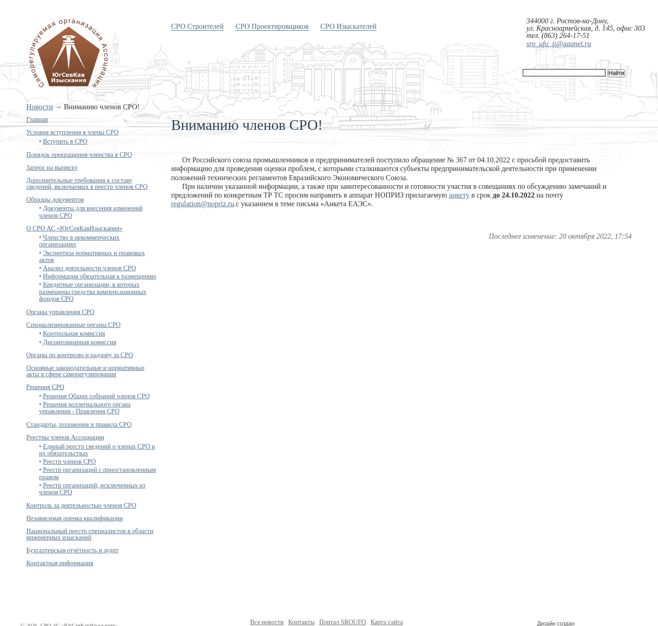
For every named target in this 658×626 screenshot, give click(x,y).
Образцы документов (55, 199)
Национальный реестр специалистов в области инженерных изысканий (90, 534)
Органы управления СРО (61, 312)
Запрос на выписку (52, 167)
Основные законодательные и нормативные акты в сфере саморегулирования (85, 371)
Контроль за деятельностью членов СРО (82, 505)
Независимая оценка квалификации (75, 518)
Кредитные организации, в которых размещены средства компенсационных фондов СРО (93, 291)
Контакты (301, 622)
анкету (459, 195)
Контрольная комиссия (74, 333)
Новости (40, 107)
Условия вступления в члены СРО (73, 132)
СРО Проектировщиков (271, 26)
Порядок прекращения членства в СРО (79, 154)
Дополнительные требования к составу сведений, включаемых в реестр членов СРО (87, 183)
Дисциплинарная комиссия (79, 342)
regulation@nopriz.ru (202, 204)
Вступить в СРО (65, 141)
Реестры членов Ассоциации (66, 437)
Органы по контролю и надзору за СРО (80, 355)
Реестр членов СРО (69, 461)
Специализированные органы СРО (74, 324)
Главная (37, 119)
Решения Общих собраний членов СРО (96, 396)
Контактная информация (60, 563)
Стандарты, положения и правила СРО (79, 424)
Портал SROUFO (342, 622)
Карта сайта (387, 622)
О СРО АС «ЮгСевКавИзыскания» (75, 228)
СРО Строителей (197, 26)
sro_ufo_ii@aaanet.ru (558, 44)
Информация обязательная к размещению (99, 276)
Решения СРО (45, 387)
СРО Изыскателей (348, 26)
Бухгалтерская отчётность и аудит (73, 550)
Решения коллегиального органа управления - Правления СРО (85, 408)
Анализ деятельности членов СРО (89, 268)
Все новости (267, 622)
